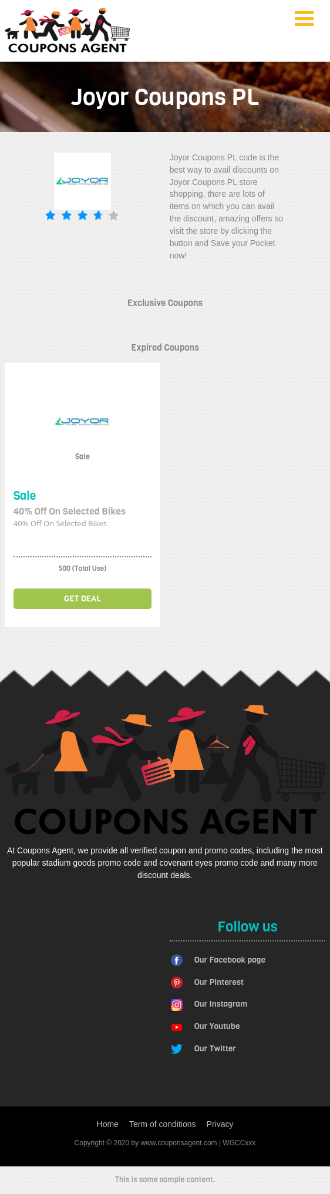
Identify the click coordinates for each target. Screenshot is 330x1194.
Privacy (220, 1124)
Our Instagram (220, 1004)
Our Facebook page (229, 960)
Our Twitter (215, 1048)
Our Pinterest (219, 982)
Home (108, 1124)
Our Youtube (217, 1026)
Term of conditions (162, 1124)
